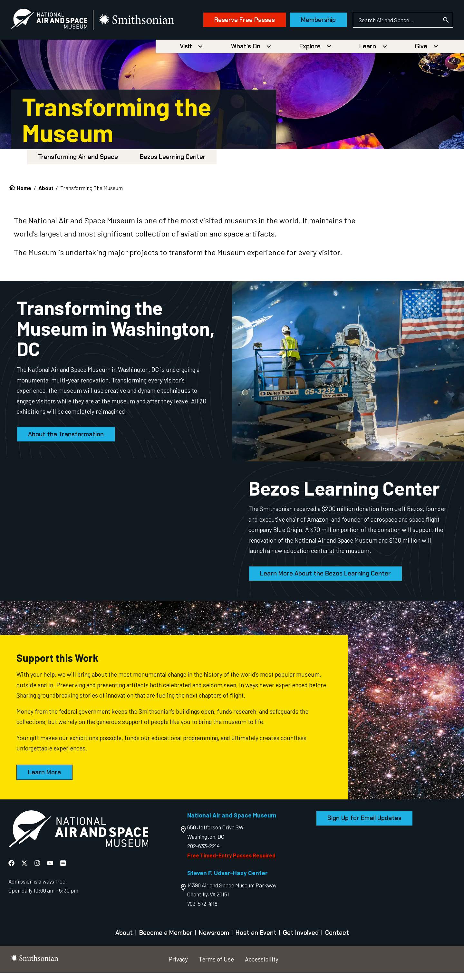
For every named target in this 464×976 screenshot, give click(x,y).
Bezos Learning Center (173, 160)
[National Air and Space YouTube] (50, 866)
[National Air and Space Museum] (60, 21)
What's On (245, 49)
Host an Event (256, 936)
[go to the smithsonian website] (148, 21)
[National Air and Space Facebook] (11, 866)
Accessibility (261, 962)
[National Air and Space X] (24, 866)
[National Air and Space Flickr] (63, 866)
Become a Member (165, 936)
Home (24, 191)
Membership (307, 21)
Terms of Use (216, 962)
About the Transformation (66, 437)
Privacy (178, 962)
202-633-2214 (203, 849)
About (45, 191)
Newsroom (214, 936)
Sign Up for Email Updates (364, 821)
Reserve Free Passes (233, 21)
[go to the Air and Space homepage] (78, 833)
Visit (186, 49)
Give (421, 49)
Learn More (44, 775)
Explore (310, 49)
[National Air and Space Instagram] (37, 866)
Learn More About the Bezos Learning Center (325, 577)
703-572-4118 (202, 907)
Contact (337, 936)
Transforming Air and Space (78, 160)
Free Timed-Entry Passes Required (231, 858)
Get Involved (301, 936)
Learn (367, 49)
